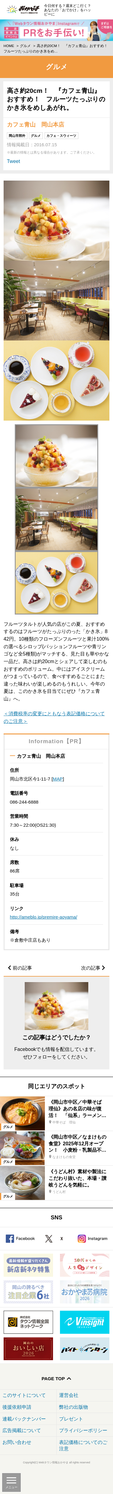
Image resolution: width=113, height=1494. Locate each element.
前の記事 (22, 968)
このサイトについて (24, 1395)
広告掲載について (21, 1430)
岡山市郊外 (17, 135)
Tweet (13, 161)
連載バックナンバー (24, 1418)
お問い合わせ (16, 1442)
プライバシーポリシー (83, 1430)
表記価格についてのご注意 (83, 1445)
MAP (58, 778)
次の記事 (90, 968)
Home (9, 46)
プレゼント (71, 1418)
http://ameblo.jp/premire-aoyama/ (43, 917)
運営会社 (68, 1395)
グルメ (25, 46)
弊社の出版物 (73, 1407)
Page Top (53, 1378)
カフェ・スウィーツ (61, 135)
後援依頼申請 (16, 1407)
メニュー (11, 1487)
